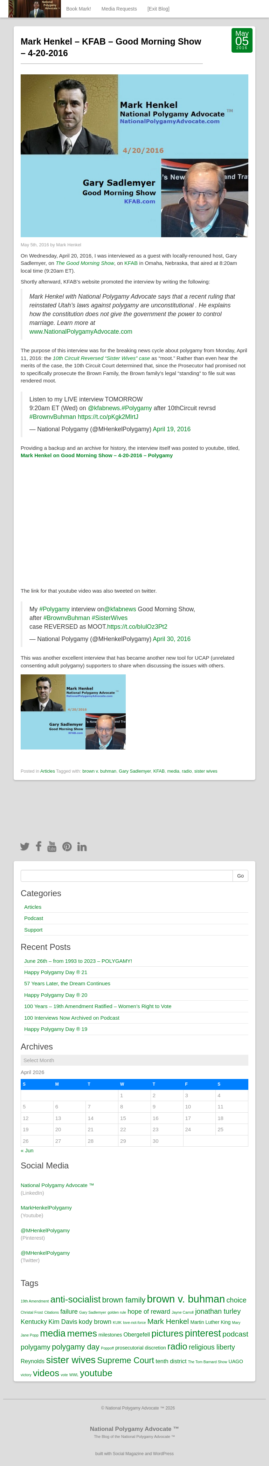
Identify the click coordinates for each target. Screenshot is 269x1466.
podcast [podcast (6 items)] (235, 1334)
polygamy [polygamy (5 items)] (35, 1347)
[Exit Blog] (158, 9)
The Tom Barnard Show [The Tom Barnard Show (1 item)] (207, 1362)
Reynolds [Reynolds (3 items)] (32, 1361)
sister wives (206, 771)
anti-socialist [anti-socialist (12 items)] (75, 1299)
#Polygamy (137, 408)
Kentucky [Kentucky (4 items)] (34, 1321)
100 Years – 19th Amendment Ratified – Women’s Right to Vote (98, 1006)
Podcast (33, 918)
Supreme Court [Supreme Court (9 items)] (125, 1360)
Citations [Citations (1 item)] (51, 1312)
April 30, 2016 (172, 638)
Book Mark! (78, 9)
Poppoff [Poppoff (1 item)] (107, 1348)
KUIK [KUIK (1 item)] (117, 1322)
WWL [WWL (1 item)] (73, 1375)
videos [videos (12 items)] (46, 1373)
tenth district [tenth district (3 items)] (171, 1361)
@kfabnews (104, 408)
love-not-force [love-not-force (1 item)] (134, 1322)
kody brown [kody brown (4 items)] (95, 1321)
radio (187, 771)
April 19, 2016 (172, 429)
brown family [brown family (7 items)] (123, 1299)
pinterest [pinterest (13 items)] (203, 1333)
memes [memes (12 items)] (82, 1333)
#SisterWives (109, 617)
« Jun (27, 1150)
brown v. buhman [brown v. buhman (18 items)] (186, 1299)
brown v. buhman (99, 771)
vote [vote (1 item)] (64, 1375)
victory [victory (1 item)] (26, 1375)
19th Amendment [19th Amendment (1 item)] (35, 1301)
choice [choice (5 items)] (236, 1300)
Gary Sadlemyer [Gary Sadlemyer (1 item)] (92, 1312)
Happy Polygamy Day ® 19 (55, 1029)
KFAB (131, 263)
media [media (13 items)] (52, 1333)
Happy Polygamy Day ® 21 (55, 972)
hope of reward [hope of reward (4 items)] (148, 1311)
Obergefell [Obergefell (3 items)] (137, 1334)
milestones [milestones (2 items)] (110, 1335)
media (173, 771)
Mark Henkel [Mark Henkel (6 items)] (168, 1321)
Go (240, 876)
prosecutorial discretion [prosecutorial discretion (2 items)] (140, 1348)
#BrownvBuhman (52, 416)
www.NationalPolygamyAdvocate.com (80, 331)
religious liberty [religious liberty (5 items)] (212, 1347)
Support (33, 930)
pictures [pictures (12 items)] (167, 1333)
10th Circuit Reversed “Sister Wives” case (101, 358)
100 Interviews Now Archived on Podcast (71, 1018)
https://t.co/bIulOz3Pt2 (137, 626)
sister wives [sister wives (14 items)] (71, 1359)
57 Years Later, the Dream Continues (67, 983)
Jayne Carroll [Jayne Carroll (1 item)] (183, 1312)
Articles (47, 771)
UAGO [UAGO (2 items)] (236, 1361)
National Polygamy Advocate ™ (57, 1185)
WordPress (163, 1453)
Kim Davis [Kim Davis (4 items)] (62, 1321)
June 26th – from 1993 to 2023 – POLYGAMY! (78, 961)
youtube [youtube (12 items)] (96, 1373)
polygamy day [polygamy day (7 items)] (75, 1346)
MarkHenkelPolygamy (46, 1208)
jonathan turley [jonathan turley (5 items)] (218, 1311)
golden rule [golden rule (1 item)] (117, 1312)
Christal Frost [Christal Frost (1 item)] (32, 1312)
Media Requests (119, 9)
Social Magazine (128, 1453)
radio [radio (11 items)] (177, 1346)
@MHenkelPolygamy (45, 1230)
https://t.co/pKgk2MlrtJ (108, 416)
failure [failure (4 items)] (69, 1311)
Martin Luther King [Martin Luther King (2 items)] (210, 1322)
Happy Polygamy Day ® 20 (55, 995)
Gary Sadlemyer (135, 771)
